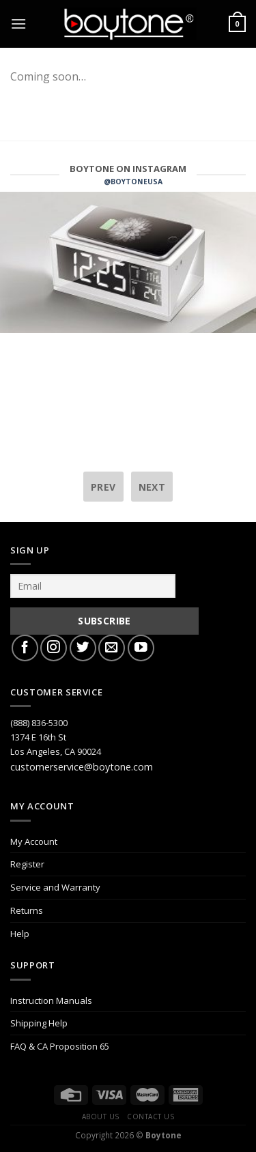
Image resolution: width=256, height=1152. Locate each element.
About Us (100, 1116)
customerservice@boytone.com (81, 766)
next (152, 486)
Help (19, 933)
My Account (33, 841)
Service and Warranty (55, 887)
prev (103, 486)
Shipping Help (39, 1023)
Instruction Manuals (51, 1000)
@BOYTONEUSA (133, 181)
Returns (26, 910)
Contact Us (150, 1116)
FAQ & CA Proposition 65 (59, 1046)
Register (27, 864)
